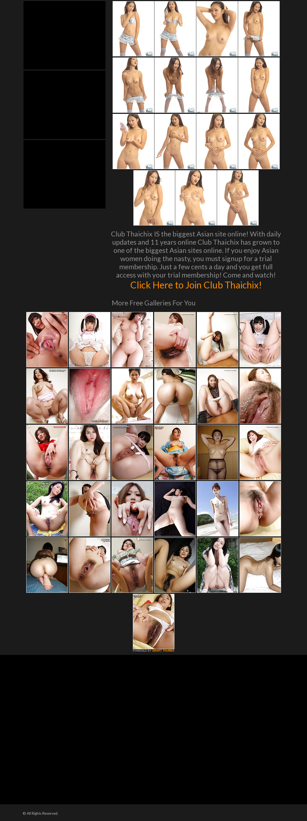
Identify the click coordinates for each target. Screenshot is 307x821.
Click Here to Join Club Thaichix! (196, 284)
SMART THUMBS (163, 650)
